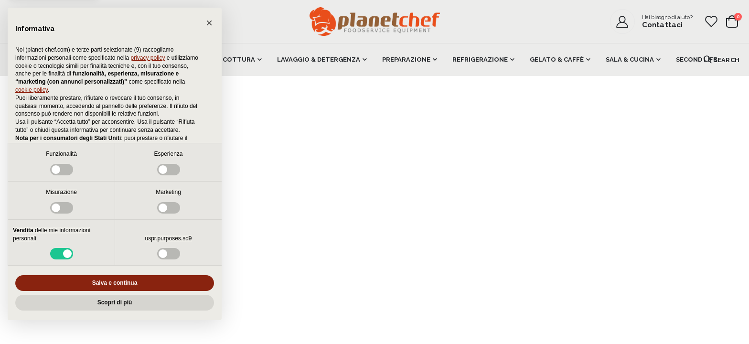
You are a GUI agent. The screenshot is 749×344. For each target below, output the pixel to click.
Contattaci (662, 25)
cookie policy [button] (31, 89)
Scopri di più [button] (114, 302)
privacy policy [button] (147, 57)
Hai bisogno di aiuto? (667, 17)
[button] (209, 23)
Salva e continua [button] (115, 283)
